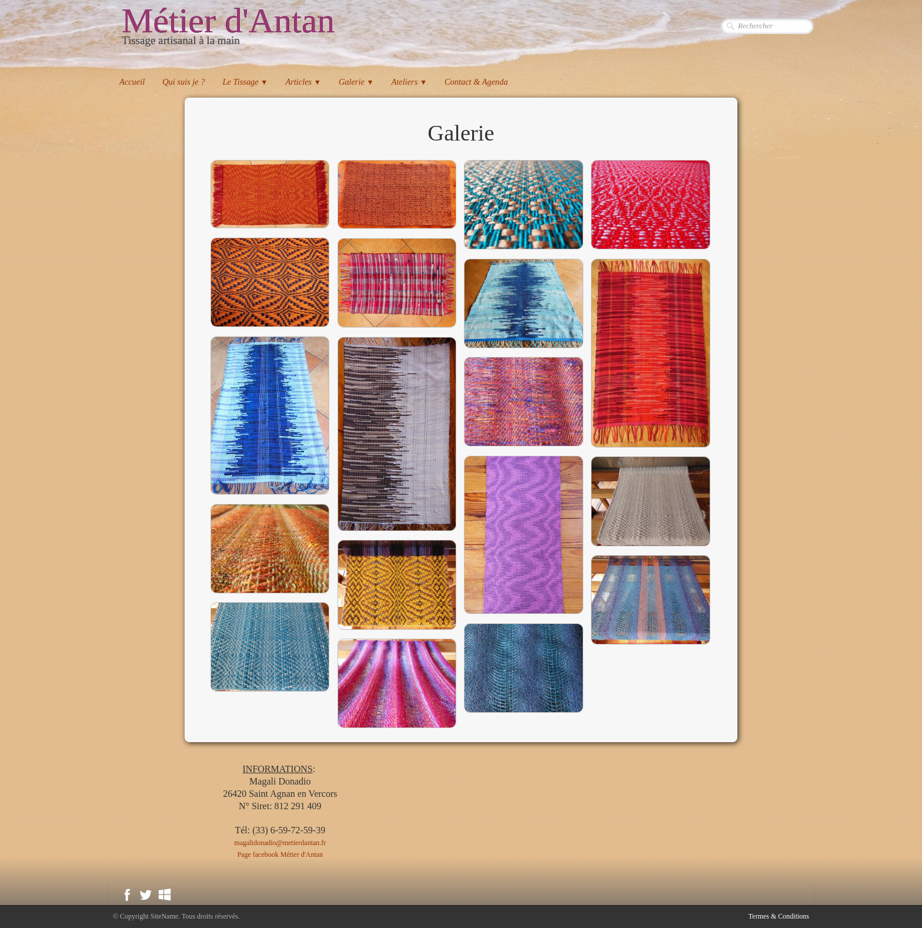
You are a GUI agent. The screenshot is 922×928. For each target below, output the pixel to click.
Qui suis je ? (183, 81)
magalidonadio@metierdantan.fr (280, 843)
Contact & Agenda (476, 81)
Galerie (356, 81)
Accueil (132, 81)
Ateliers (409, 81)
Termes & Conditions (779, 916)
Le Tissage (245, 81)
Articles (302, 81)
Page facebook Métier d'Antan (280, 854)
